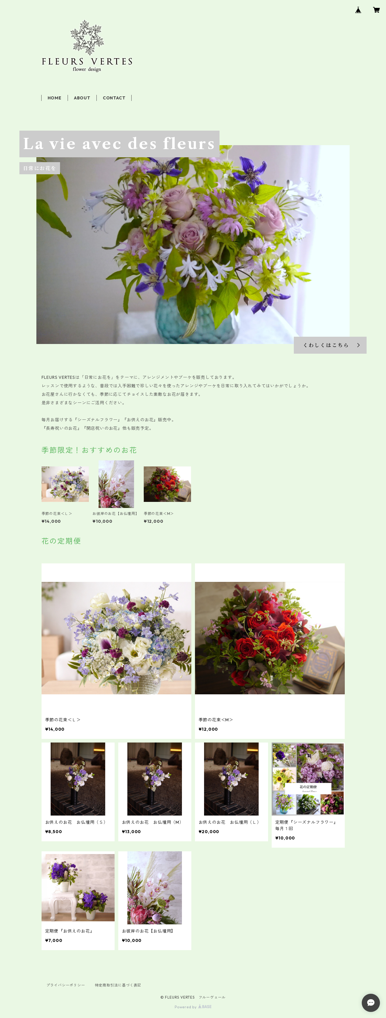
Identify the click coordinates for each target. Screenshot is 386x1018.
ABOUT (82, 98)
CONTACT (114, 98)
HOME (55, 98)
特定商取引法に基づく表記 (118, 985)
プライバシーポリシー (65, 985)
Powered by (193, 1007)
